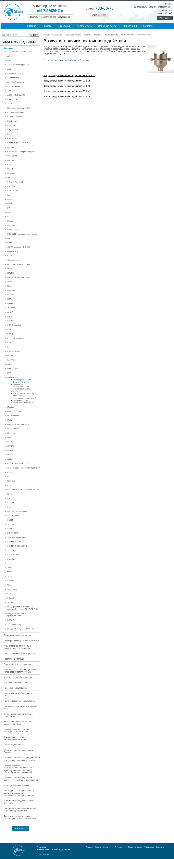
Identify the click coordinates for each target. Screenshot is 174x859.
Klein (9, 330)
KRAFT (10, 334)
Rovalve (10, 494)
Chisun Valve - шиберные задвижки (21, 152)
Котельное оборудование (15, 682)
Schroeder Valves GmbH (16, 537)
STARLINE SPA (13, 555)
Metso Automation (14, 411)
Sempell (10, 524)
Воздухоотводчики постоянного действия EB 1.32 (67, 91)
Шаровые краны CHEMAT (17, 143)
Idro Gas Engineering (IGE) (17, 511)
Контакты (148, 26)
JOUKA (10, 312)
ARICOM (10, 91)
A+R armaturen (13, 78)
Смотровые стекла (20, 400)
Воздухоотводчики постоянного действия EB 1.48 (67, 96)
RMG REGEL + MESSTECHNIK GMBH (22, 490)
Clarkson (10, 147)
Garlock (10, 243)
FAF (9, 195)
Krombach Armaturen (15, 338)
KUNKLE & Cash (14, 351)
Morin (9, 420)
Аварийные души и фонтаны (17, 635)
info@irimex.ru (165, 10)
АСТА (9, 104)
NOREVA (11, 446)
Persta (9, 472)
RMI (9, 498)
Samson (10, 503)
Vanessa (10, 581)
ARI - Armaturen (13, 86)
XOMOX (10, 598)
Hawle (9, 269)
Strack (9, 563)
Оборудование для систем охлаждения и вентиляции (16, 730)
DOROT (10, 620)
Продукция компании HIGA (18, 277)
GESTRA (10, 256)
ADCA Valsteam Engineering (18, 65)
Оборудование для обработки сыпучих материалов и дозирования (21, 779)
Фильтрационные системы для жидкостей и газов (18, 722)
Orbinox (10, 459)
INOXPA (10, 295)
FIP (8, 217)
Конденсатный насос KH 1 (23, 403)
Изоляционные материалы (16, 785)
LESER (10, 356)
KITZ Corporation (14, 325)
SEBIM (10, 520)
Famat (9, 199)
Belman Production (14, 117)
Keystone (11, 321)
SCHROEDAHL (13, 533)
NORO (10, 451)
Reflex (9, 485)
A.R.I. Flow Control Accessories (19, 52)
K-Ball (9, 317)
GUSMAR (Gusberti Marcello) (18, 264)
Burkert (10, 134)
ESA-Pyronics (12, 191)
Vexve (9, 585)
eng (171, 4)
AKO (9, 69)
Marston (10, 407)
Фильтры (16, 391)
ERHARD (11, 186)
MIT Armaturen (13, 416)
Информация (130, 26)
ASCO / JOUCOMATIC (16, 95)
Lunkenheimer (12, 369)
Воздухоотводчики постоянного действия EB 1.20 (67, 86)
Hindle (9, 282)
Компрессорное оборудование (18, 677)
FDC (9, 212)
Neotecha (11, 433)
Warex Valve (12, 589)
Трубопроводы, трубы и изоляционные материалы (16, 738)
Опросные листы (107, 26)
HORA (9, 299)
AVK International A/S (15, 112)
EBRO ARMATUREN (15, 182)
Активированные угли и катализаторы (21, 640)
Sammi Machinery (14, 625)
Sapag (9, 507)
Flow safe (11, 225)
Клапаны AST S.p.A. (15, 73)
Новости (46, 26)
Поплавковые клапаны (22, 389)
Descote (10, 169)
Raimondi (11, 481)
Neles (9, 438)
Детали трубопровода (14, 745)
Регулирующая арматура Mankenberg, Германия (66, 60)
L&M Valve (11, 360)
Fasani (10, 204)
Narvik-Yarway (12, 429)
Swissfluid (11, 559)
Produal (10, 477)
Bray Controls (12, 130)
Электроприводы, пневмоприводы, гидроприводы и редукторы (20, 809)
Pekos (9, 442)
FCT (9, 208)
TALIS (9, 576)
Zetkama (10, 603)
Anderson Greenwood (15, 82)
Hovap (9, 286)
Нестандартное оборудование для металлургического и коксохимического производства (20, 793)
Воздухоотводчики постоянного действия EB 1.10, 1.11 (69, 75)
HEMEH (10, 273)
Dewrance (11, 173)
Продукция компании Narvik (18, 424)
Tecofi (9, 568)
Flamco (10, 221)
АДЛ (9, 60)
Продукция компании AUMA (18, 108)
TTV (9, 572)
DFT (9, 178)
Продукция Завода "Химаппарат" (20, 629)
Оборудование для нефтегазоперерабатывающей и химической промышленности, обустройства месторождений (19, 768)
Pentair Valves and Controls (18, 464)
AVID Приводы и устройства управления (23, 468)
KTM (9, 347)
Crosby (10, 165)
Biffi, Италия (12, 121)
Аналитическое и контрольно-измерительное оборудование (18, 647)
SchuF (9, 529)
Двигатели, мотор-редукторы (17, 664)
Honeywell (11, 290)
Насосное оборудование (15, 688)
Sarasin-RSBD (13, 516)
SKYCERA (11, 550)
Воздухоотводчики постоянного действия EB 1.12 (67, 81)
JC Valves (11, 308)
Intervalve (11, 303)
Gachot (10, 238)
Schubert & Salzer (14, 542)
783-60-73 (99, 8)
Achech (10, 56)
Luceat (10, 364)
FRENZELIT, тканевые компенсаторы (22, 234)
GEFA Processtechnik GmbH (18, 247)
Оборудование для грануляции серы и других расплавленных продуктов (22, 759)
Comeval (10, 160)
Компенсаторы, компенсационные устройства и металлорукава (20, 670)
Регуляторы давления (22, 380)
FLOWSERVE (12, 230)
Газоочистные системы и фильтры (20, 653)
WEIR (9, 594)
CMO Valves (12, 156)
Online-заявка (164, 18)
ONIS (9, 455)
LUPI (9, 373)
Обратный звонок (99, 15)
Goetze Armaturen (14, 260)
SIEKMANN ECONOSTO (17, 546)
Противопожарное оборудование (19, 701)
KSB (9, 343)
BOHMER (11, 125)
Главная (31, 26)
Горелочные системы (14, 659)
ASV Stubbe (12, 99)
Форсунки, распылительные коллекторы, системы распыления (20, 817)
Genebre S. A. (12, 251)
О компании (64, 26)
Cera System (12, 138)
